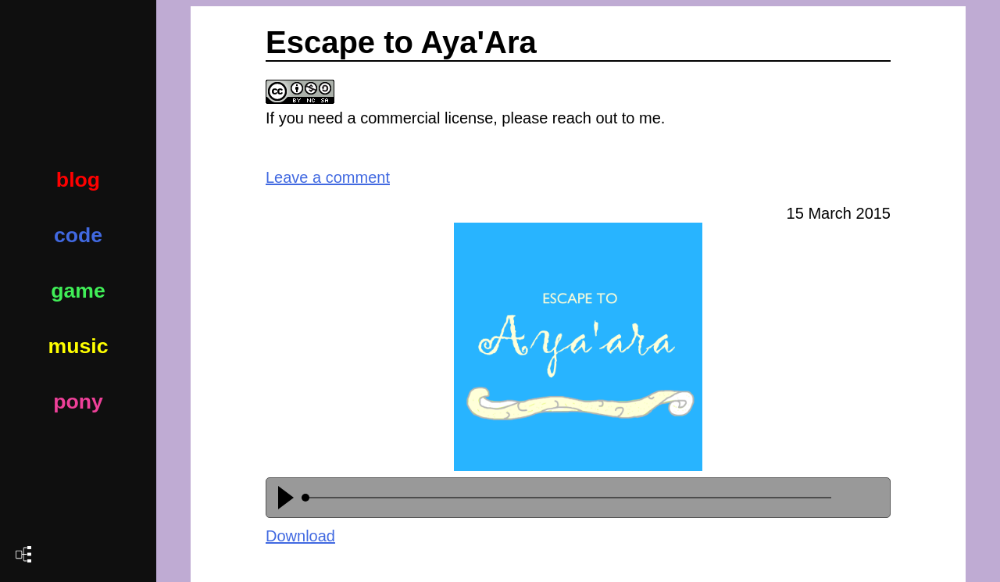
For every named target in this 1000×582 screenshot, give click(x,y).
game (78, 290)
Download (300, 536)
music (78, 346)
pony (78, 401)
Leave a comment (328, 177)
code (78, 235)
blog (78, 179)
